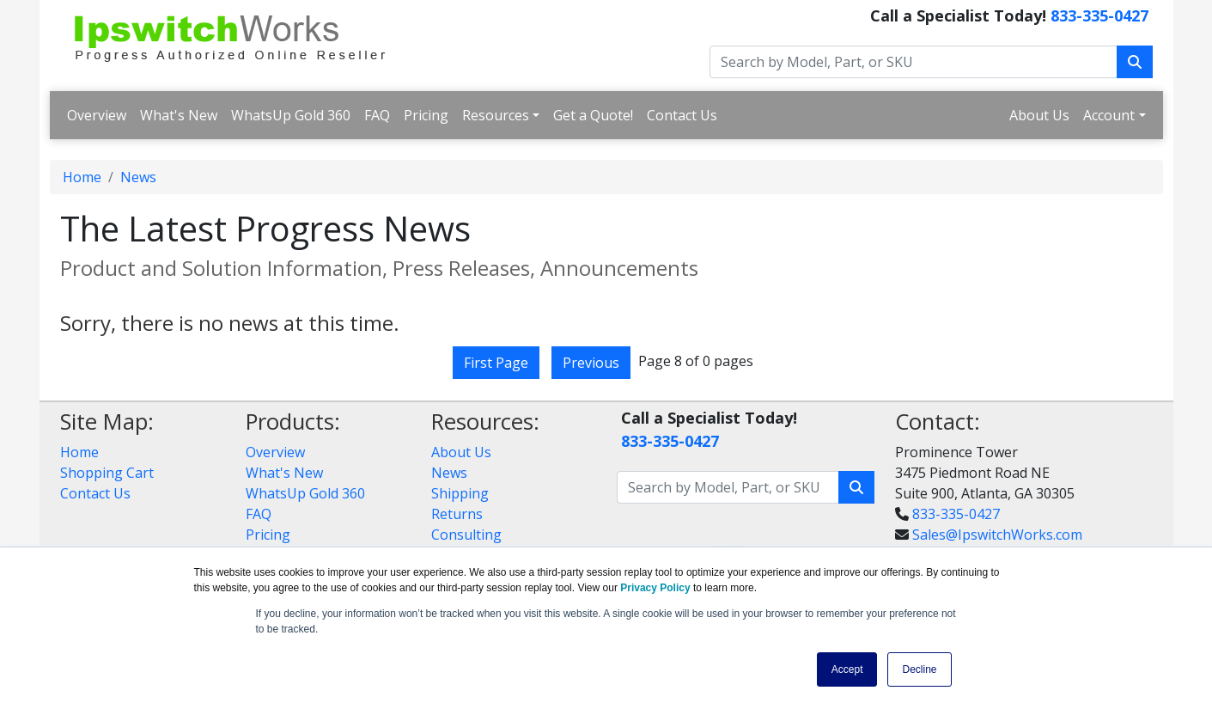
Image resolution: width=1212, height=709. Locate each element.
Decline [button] (919, 669)
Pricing (426, 115)
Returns (457, 513)
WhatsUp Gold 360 (290, 115)
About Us (1039, 115)
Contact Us (682, 115)
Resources (495, 115)
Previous (591, 362)
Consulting (466, 534)
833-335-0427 (1099, 15)
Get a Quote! (593, 115)
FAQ (377, 115)
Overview (96, 115)
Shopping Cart (107, 472)
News (138, 177)
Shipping (460, 493)
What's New (178, 115)
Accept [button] (847, 669)
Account (1109, 115)
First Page (496, 362)
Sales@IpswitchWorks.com (997, 534)
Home (82, 177)
